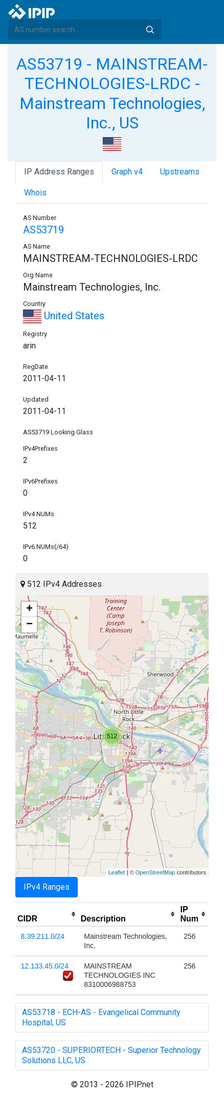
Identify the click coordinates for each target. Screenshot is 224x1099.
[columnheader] (47, 914)
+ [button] (29, 609)
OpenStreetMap (155, 872)
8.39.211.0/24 (43, 936)
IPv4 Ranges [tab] (47, 887)
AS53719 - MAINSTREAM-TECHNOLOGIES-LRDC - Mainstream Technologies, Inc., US (112, 93)
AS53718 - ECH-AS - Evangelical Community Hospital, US (101, 1017)
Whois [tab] (35, 192)
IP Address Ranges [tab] (59, 172)
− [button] (29, 624)
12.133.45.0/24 (45, 966)
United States (63, 316)
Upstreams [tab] (179, 172)
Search (149, 29)
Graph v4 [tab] (127, 172)
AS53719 (43, 230)
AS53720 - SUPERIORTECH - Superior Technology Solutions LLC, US (111, 1055)
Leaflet (116, 872)
